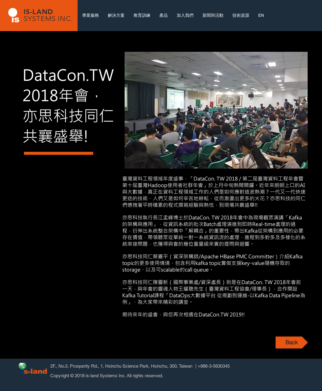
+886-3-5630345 (214, 366)
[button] (216, 110)
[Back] (292, 342)
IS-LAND (38, 11)
